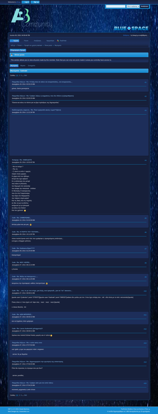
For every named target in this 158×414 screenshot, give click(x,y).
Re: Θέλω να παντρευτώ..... (27, 276)
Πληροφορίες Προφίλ (18, 50)
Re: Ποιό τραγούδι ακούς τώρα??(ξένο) (46, 110)
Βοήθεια (130, 409)
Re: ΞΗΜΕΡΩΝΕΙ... (24, 218)
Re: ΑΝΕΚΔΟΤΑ (26, 160)
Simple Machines (24, 409)
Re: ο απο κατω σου (34, 343)
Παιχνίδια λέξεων (18, 82)
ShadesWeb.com (24, 411)
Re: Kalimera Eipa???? (26, 248)
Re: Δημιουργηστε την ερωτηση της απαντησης (45, 361)
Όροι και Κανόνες (139, 409)
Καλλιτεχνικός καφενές (20, 110)
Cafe (14, 218)
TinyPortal (124, 409)
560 (25, 75)
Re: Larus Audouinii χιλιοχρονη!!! (30, 328)
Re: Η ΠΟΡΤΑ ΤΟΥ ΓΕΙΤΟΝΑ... (28, 232)
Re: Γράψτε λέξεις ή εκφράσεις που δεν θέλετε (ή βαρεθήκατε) (50, 96)
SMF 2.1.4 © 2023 (13, 409)
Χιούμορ (15, 160)
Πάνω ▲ (147, 409)
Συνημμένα (31, 65)
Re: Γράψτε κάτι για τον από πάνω (40, 383)
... (23, 75)
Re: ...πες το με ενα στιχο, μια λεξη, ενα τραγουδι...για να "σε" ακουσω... (44, 291)
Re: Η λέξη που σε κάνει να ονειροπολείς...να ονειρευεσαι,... (49, 82)
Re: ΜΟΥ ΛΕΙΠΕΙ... (24, 262)
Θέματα (22, 65)
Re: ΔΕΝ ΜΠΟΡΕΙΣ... (25, 314)
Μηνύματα (14, 65)
